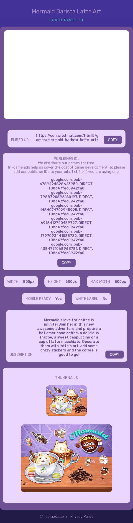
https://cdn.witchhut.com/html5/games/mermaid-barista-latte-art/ (67, 137)
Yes (58, 298)
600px (71, 281)
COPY (113, 140)
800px (28, 281)
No (105, 298)
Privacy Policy (81, 516)
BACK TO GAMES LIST (66, 20)
